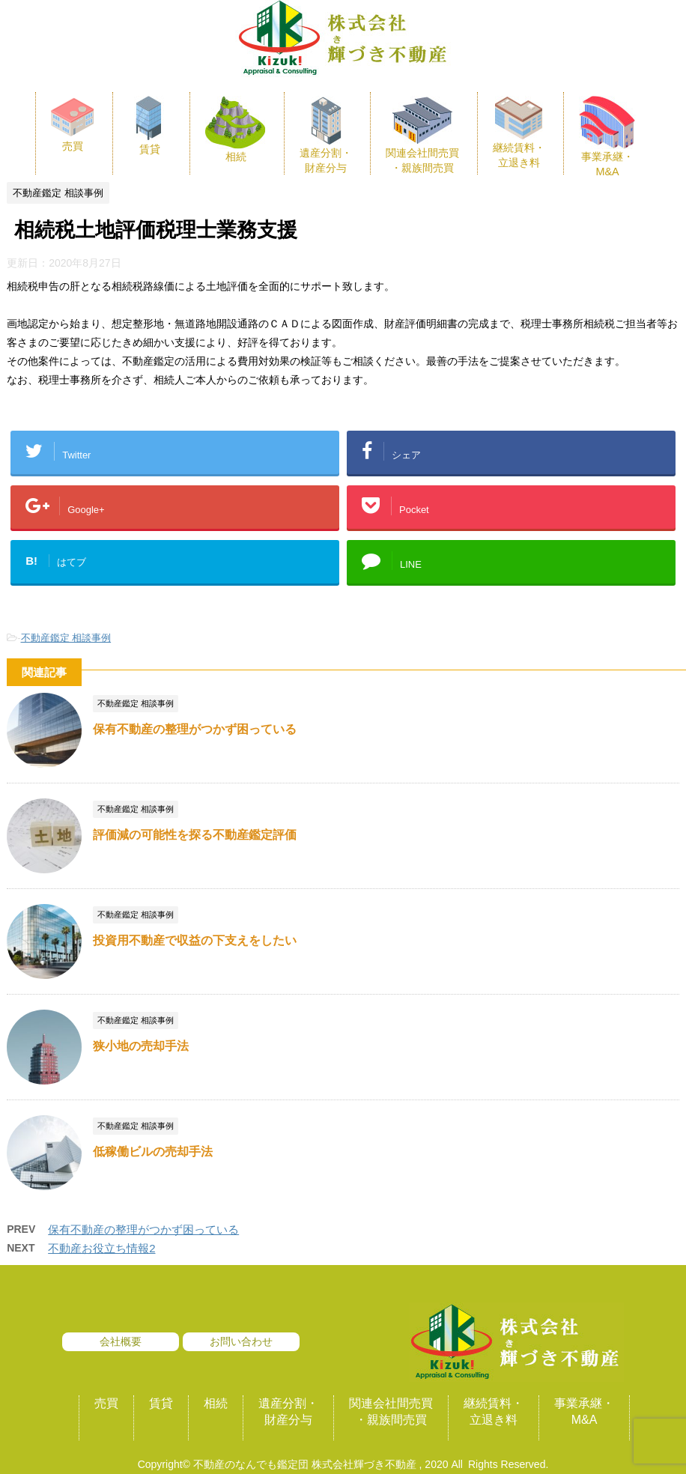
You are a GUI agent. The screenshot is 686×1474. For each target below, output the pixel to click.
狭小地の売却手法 (141, 1046)
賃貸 (161, 1403)
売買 (106, 1403)
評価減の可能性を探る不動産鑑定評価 (195, 834)
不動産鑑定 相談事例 (66, 637)
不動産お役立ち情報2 (101, 1248)
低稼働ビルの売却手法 (153, 1151)
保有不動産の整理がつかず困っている (195, 729)
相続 (216, 1403)
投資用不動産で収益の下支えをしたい (195, 940)
